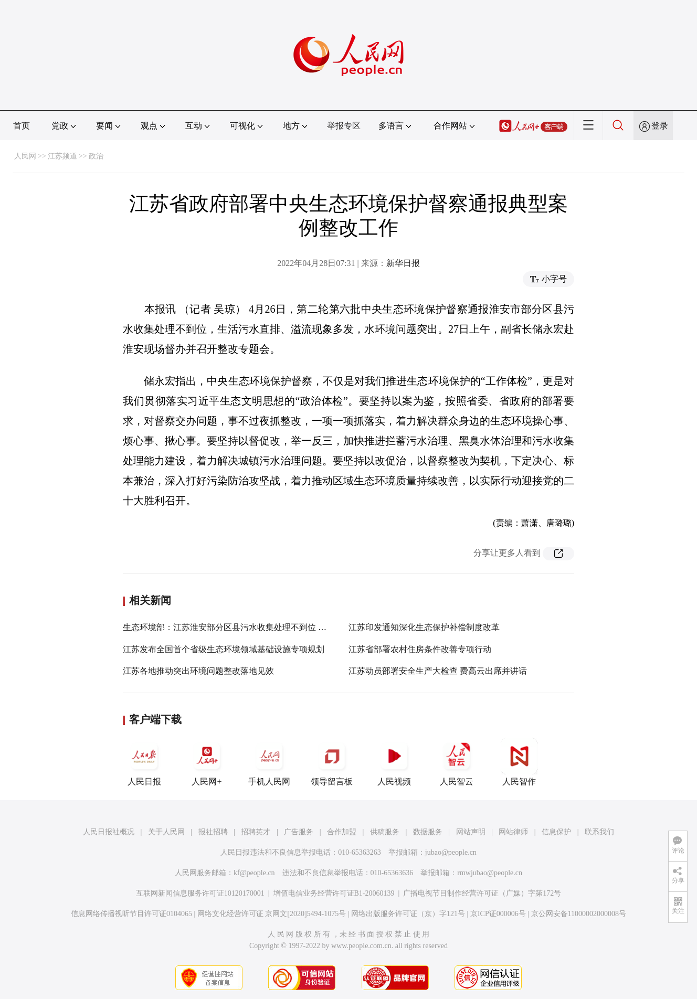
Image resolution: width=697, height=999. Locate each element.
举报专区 (344, 125)
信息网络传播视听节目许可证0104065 (131, 914)
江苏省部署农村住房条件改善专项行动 (419, 649)
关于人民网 (166, 832)
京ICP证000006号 (498, 914)
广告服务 (298, 832)
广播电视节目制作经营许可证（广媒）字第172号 (482, 893)
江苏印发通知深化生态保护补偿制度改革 (424, 627)
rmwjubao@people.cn (489, 873)
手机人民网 (269, 762)
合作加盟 (341, 832)
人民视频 (394, 762)
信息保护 (556, 832)
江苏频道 (62, 156)
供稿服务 (384, 832)
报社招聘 (213, 832)
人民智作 (519, 762)
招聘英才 (255, 832)
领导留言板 (332, 762)
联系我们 (599, 832)
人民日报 (144, 762)
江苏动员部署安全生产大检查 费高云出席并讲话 (437, 670)
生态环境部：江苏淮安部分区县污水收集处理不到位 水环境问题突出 (250, 627)
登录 (659, 125)
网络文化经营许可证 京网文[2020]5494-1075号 (271, 914)
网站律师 (513, 832)
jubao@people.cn (451, 852)
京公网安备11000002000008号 (578, 914)
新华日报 (403, 263)
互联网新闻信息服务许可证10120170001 (200, 893)
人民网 (25, 156)
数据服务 (427, 832)
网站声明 (470, 832)
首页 (21, 125)
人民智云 (456, 762)
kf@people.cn (254, 873)
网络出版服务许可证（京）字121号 (408, 914)
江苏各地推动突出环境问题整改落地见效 (198, 670)
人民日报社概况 (108, 832)
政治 (96, 156)
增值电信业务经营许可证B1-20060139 (334, 893)
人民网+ (206, 762)
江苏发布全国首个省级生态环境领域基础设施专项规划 (223, 649)
